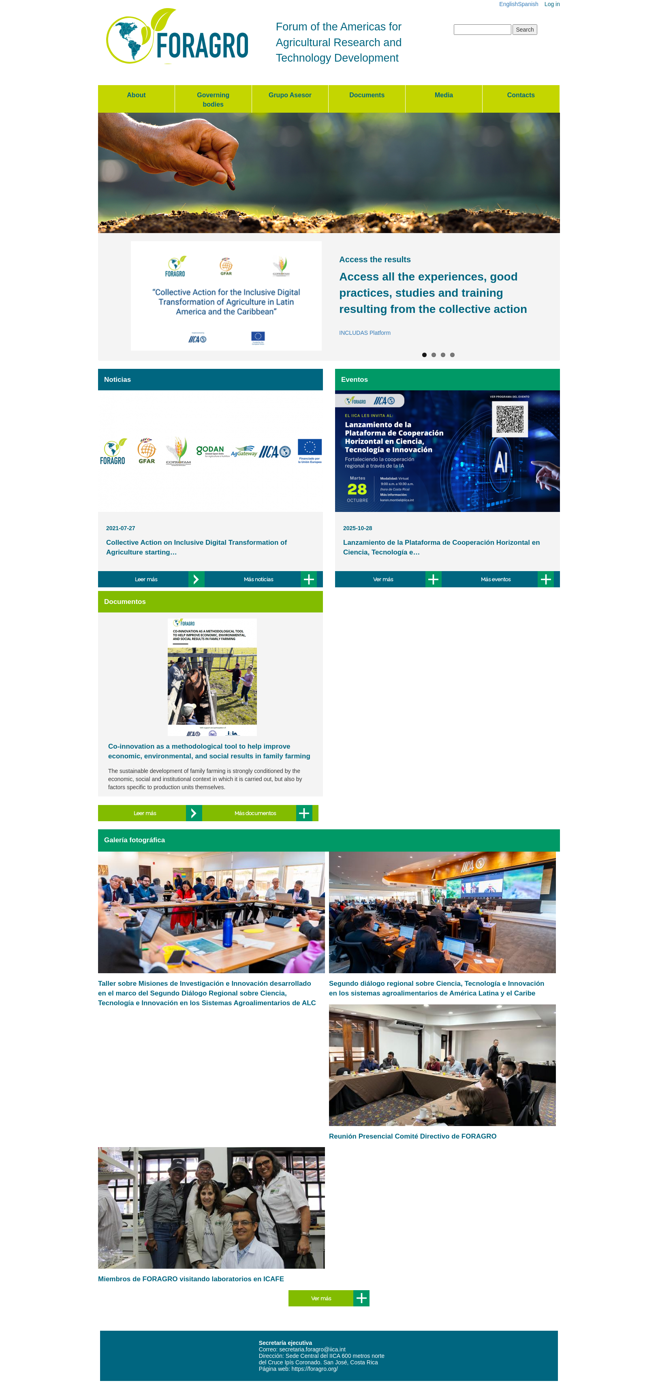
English (508, 4)
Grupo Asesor (290, 95)
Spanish (528, 4)
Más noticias (258, 579)
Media (444, 95)
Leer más (146, 579)
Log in (552, 4)
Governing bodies (213, 100)
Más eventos (496, 579)
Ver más (383, 579)
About (136, 95)
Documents (367, 95)
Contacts (521, 95)
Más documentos (255, 813)
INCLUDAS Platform (365, 333)
